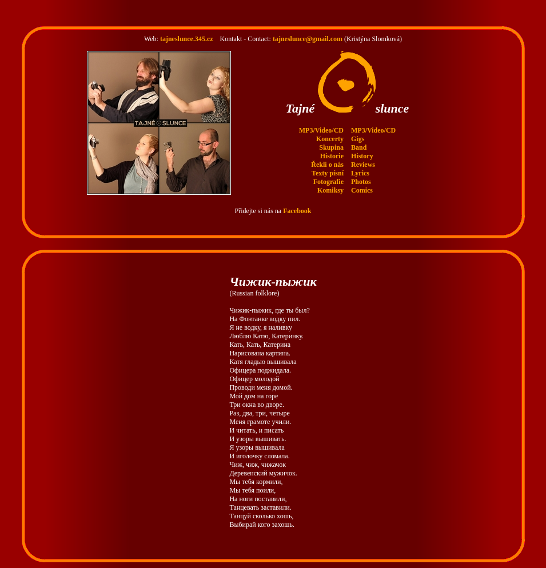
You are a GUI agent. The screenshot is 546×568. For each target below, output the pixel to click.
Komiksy (330, 180)
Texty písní (328, 163)
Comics (362, 180)
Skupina (331, 137)
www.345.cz (456, 562)
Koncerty (330, 129)
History (362, 146)
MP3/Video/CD (321, 120)
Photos (361, 171)
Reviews (363, 154)
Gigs (357, 129)
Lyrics (360, 163)
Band (358, 137)
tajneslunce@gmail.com (307, 29)
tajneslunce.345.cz (186, 29)
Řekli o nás (327, 154)
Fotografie (328, 171)
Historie (332, 146)
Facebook (297, 201)
